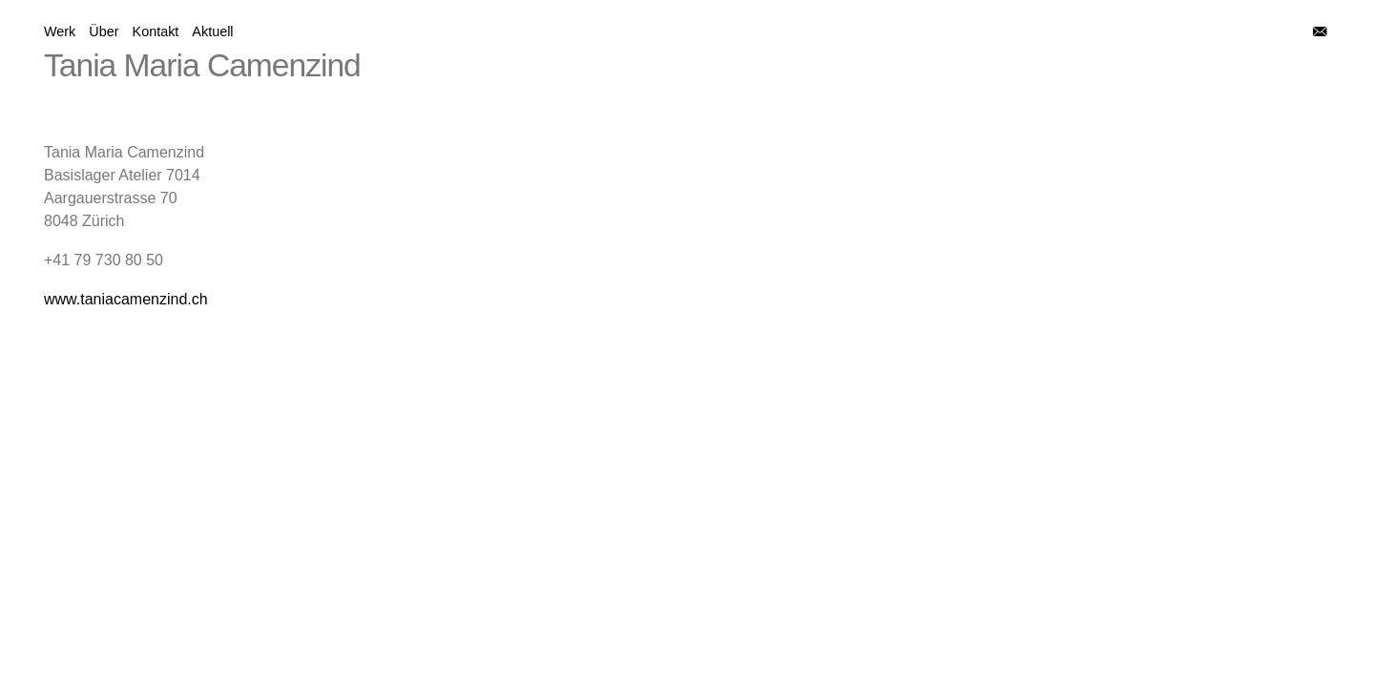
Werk (59, 31)
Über (103, 31)
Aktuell (212, 31)
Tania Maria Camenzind (202, 65)
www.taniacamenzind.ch (126, 299)
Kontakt (156, 31)
